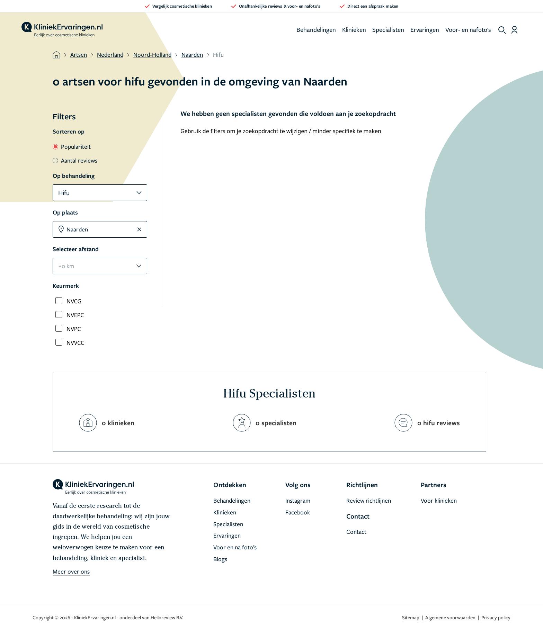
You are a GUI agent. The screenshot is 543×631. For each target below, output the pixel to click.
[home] (62, 30)
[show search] (502, 30)
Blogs (220, 559)
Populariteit (72, 146)
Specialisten (388, 29)
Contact (356, 532)
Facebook (297, 512)
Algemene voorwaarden (451, 617)
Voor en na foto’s (235, 547)
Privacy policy (495, 617)
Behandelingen (316, 29)
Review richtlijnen (368, 500)
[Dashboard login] (514, 30)
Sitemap (411, 617)
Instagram (297, 500)
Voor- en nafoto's (468, 29)
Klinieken (354, 29)
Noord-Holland (152, 54)
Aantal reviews (75, 160)
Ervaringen (424, 29)
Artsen (78, 54)
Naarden (192, 54)
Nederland (110, 54)
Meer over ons (71, 571)
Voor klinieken (439, 500)
